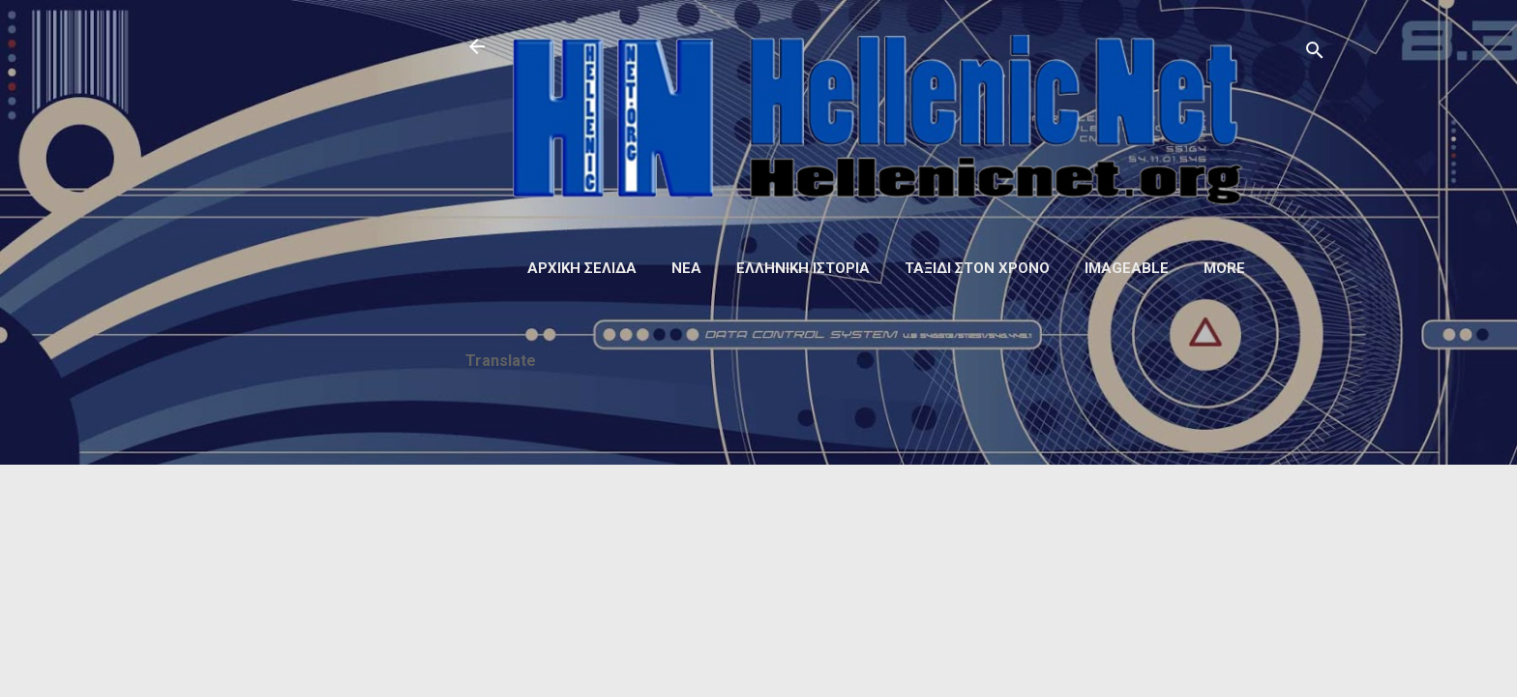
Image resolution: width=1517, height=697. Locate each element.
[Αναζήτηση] (1314, 52)
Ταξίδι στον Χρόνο (977, 268)
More (1224, 268)
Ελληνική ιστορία (803, 268)
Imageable (1127, 268)
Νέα (686, 268)
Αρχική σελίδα (582, 268)
